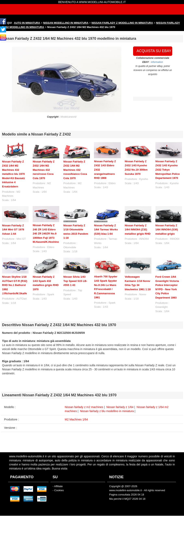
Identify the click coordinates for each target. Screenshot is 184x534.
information (157, 62)
